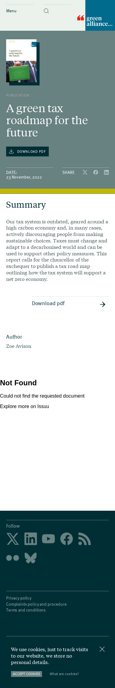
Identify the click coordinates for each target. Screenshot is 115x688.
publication (18, 94)
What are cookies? (64, 674)
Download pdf (69, 303)
